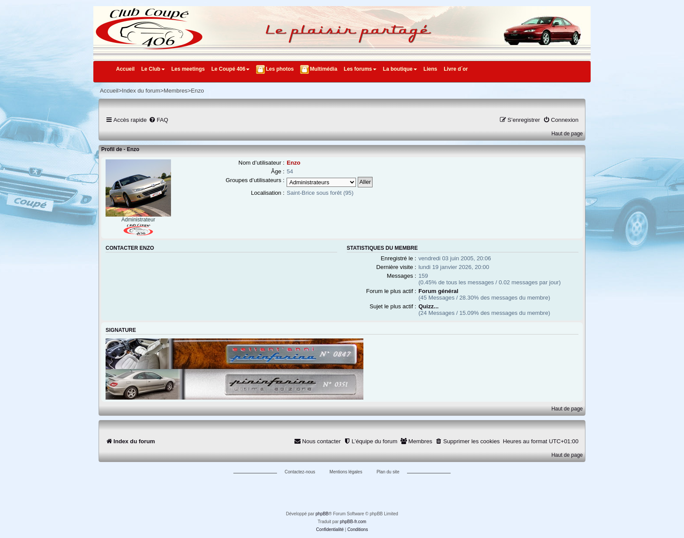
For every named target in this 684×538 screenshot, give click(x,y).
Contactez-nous (300, 471)
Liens (430, 69)
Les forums (360, 69)
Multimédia (323, 69)
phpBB (321, 513)
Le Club (153, 69)
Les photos (280, 69)
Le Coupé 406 (230, 69)
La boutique (400, 69)
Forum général (438, 291)
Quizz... (428, 306)
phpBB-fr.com (353, 521)
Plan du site (387, 471)
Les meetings (188, 69)
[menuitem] (158, 120)
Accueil (125, 69)
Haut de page (567, 134)
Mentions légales (345, 471)
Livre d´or (456, 69)
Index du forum (141, 90)
